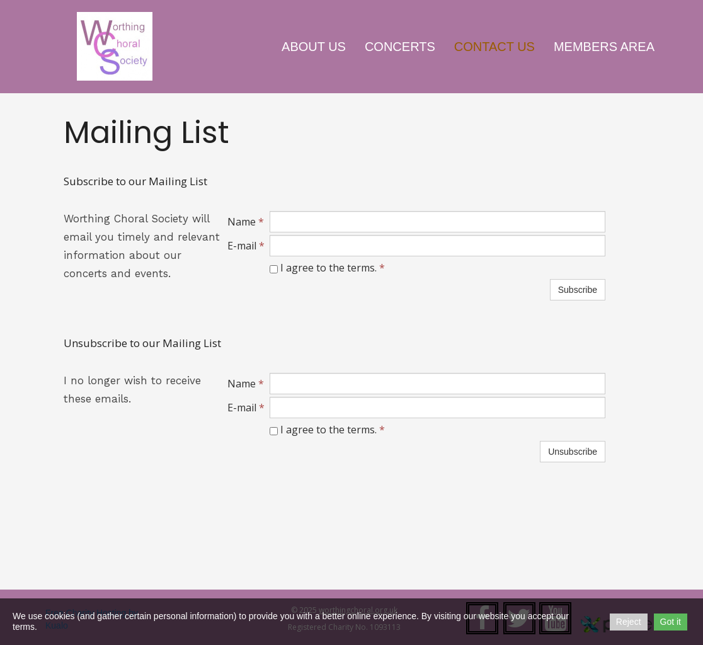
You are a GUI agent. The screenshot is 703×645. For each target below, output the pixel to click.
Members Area (604, 47)
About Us (314, 47)
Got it (670, 622)
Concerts (400, 47)
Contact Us (494, 47)
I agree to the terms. (327, 268)
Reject (628, 622)
